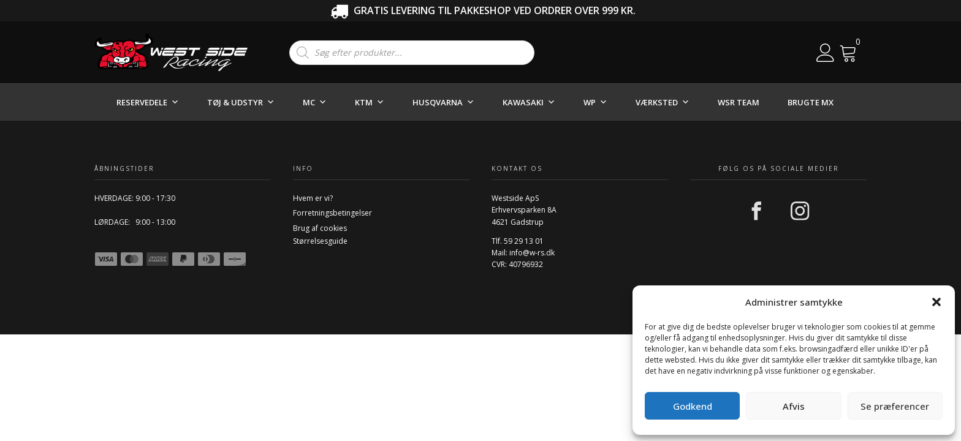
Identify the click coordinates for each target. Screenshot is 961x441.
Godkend (692, 406)
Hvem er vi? (313, 198)
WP (595, 102)
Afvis (794, 406)
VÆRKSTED (662, 102)
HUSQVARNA (443, 102)
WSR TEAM (738, 102)
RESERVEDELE (147, 102)
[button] (936, 302)
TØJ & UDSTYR (241, 102)
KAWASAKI (529, 102)
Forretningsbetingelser (332, 213)
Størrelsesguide (320, 241)
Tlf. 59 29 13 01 (518, 241)
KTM (369, 102)
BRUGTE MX (811, 102)
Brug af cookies (320, 228)
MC (315, 102)
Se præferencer (894, 406)
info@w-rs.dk (532, 252)
